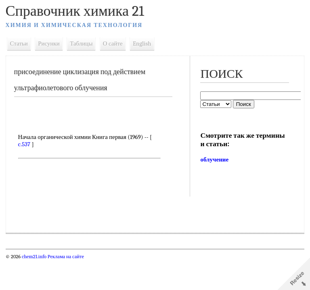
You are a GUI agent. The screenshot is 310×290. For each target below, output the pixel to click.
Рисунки (49, 43)
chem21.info (34, 256)
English (142, 43)
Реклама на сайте (65, 256)
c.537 (24, 144)
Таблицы (81, 43)
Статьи (19, 43)
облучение (214, 159)
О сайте (113, 43)
